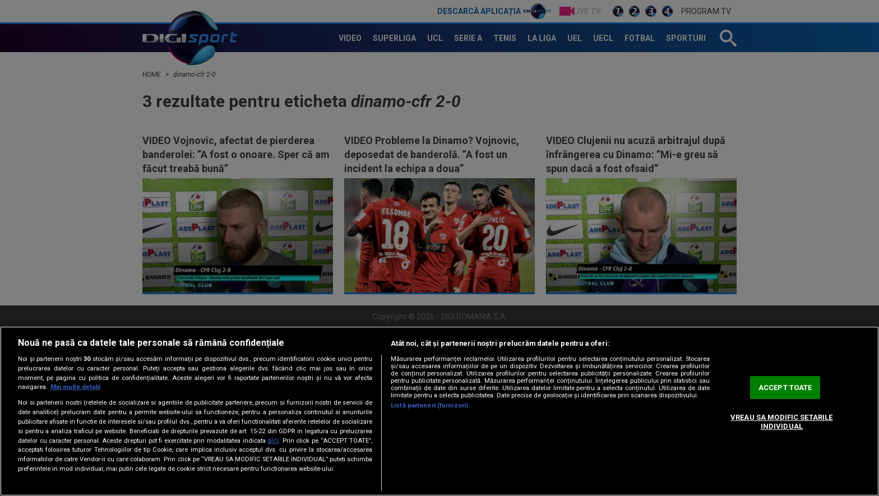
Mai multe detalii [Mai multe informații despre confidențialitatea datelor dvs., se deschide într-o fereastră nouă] (75, 387)
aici (273, 440)
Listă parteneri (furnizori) (429, 405)
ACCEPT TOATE (785, 387)
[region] (439, 411)
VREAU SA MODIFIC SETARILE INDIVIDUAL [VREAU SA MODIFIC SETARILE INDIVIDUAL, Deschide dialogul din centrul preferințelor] (781, 421)
